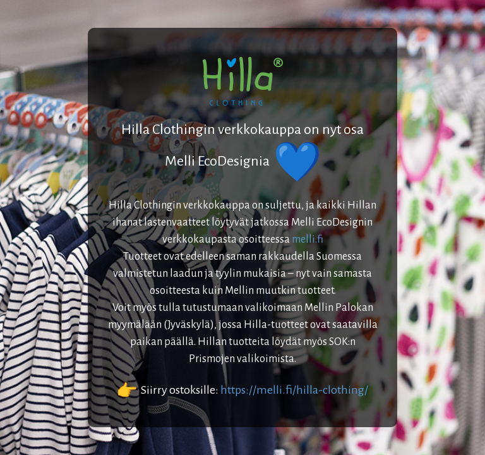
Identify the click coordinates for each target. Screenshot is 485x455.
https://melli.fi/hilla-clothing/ (294, 390)
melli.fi (307, 239)
